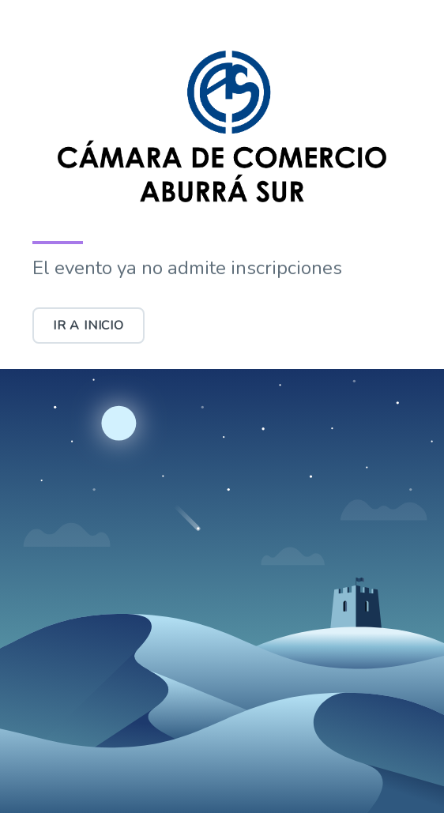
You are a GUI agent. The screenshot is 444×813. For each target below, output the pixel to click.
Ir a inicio (88, 325)
